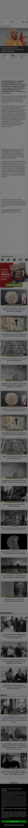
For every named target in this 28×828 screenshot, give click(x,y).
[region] (14, 806)
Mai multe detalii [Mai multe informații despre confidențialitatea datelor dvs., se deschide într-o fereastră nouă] (14, 795)
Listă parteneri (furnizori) (5, 818)
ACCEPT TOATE (14, 821)
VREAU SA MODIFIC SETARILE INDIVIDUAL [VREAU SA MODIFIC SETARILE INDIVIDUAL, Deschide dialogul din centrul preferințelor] (14, 825)
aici (8, 802)
